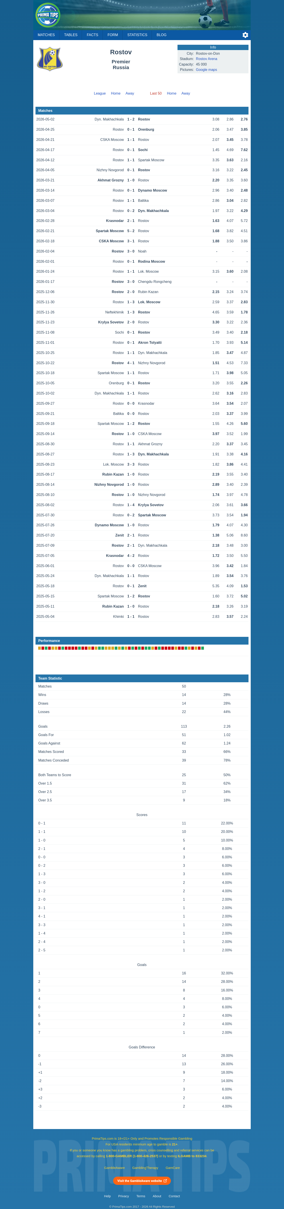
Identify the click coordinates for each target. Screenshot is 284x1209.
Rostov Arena (206, 59)
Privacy (123, 1196)
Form (113, 35)
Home (115, 93)
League (100, 93)
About (157, 1196)
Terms (140, 1196)
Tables (70, 35)
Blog (161, 35)
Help (107, 1196)
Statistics (137, 35)
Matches (46, 35)
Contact (174, 1196)
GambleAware (114, 1168)
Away (130, 93)
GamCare (173, 1168)
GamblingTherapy (145, 1168)
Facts (92, 35)
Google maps (206, 70)
